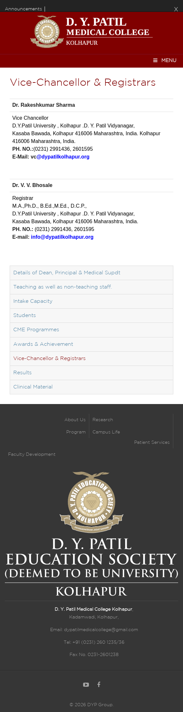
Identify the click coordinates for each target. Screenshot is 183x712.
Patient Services (152, 442)
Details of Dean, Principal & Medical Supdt (66, 272)
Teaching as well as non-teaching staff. (62, 287)
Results (22, 372)
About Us (75, 420)
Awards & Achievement (43, 344)
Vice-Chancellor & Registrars (49, 358)
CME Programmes (36, 329)
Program (76, 432)
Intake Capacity (32, 301)
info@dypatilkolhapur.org (62, 237)
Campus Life (106, 432)
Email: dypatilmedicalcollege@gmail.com (94, 630)
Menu (164, 60)
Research (102, 420)
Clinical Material (33, 387)
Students (24, 315)
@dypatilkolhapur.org (63, 156)
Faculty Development (32, 454)
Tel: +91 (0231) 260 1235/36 (94, 642)
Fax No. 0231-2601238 (94, 655)
